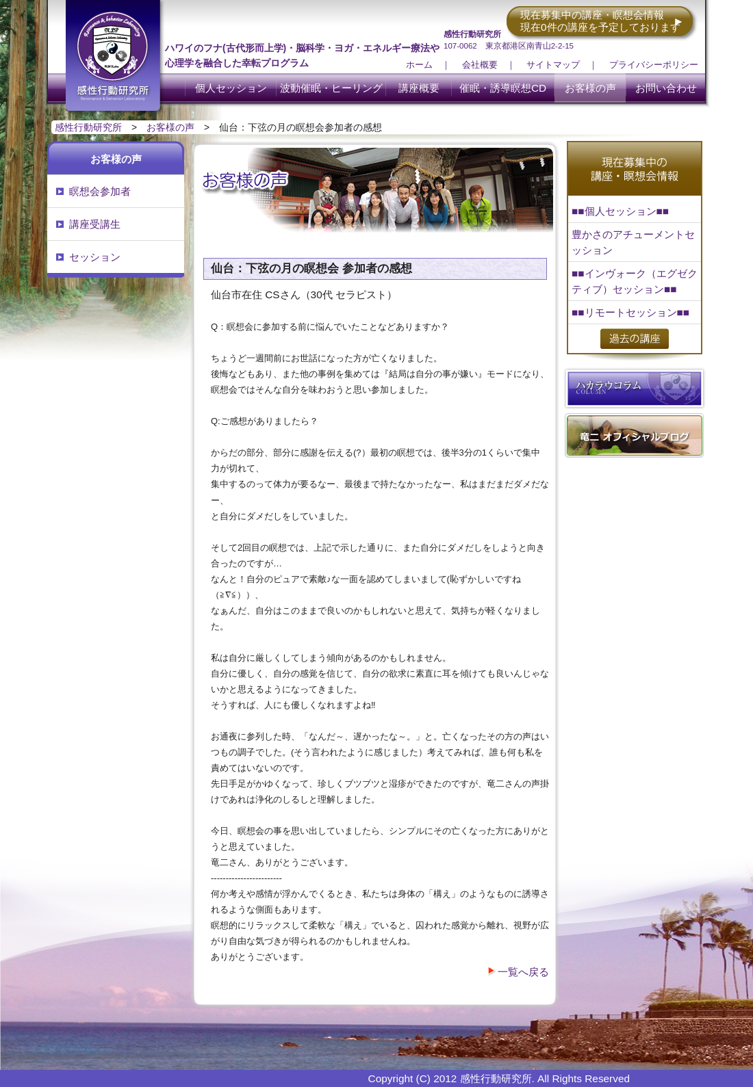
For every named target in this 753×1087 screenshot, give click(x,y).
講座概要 (418, 88)
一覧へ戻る (523, 972)
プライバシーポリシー (653, 65)
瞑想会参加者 (100, 191)
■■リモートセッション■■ (630, 312)
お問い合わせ (666, 88)
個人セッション (231, 88)
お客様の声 (590, 88)
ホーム (419, 65)
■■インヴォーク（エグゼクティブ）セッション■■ (635, 281)
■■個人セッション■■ (620, 211)
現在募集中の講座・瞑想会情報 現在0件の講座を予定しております (600, 21)
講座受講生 (94, 224)
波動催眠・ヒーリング (331, 88)
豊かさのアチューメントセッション (633, 242)
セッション (94, 257)
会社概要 (480, 65)
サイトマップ (553, 65)
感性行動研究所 (88, 127)
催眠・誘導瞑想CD (502, 88)
